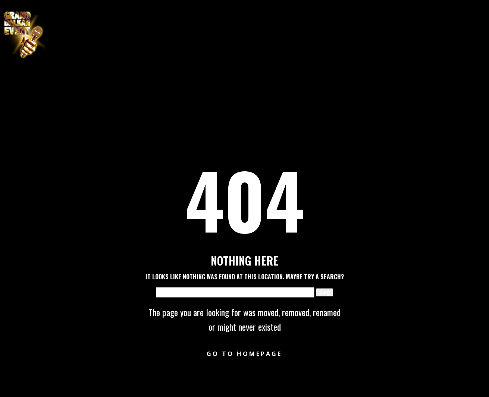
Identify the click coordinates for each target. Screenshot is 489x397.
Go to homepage (244, 354)
